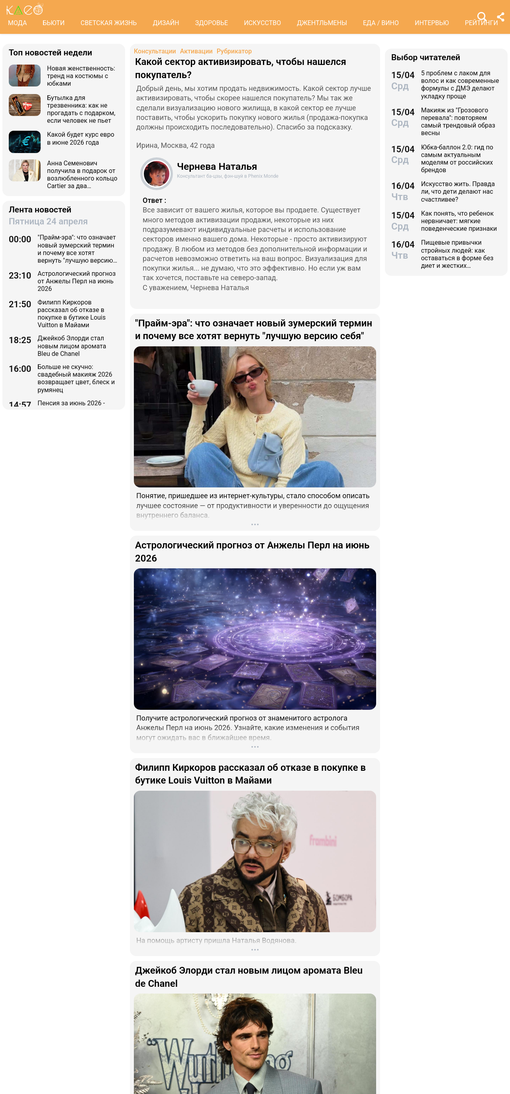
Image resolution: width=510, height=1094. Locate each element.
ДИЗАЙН (166, 23)
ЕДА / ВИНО (381, 23)
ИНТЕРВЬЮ (432, 23)
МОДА (17, 23)
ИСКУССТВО (262, 23)
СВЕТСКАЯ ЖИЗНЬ (108, 23)
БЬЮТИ (54, 23)
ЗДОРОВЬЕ (211, 23)
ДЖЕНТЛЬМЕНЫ (322, 23)
